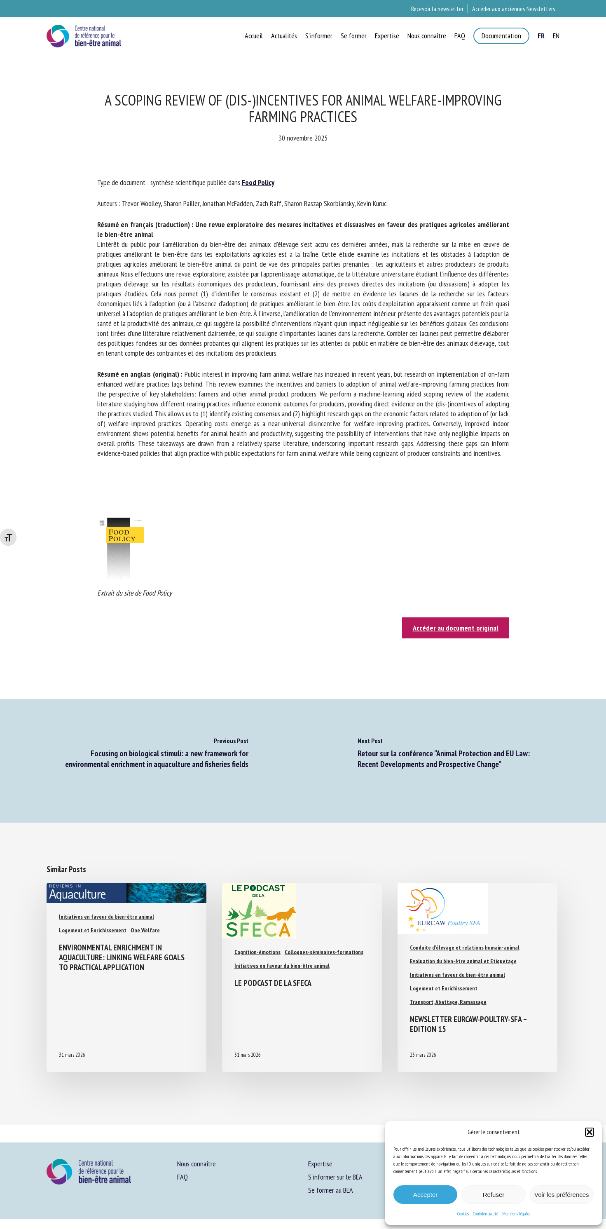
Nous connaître (196, 1163)
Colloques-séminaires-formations (324, 952)
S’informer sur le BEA (335, 1177)
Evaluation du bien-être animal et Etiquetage (463, 961)
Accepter (425, 1194)
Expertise (320, 1163)
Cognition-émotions (257, 952)
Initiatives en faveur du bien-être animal (106, 916)
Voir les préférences (561, 1194)
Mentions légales (516, 1213)
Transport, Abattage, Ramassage (448, 1002)
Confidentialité (485, 1213)
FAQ (182, 1177)
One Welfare (145, 930)
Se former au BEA (330, 1190)
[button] (589, 1132)
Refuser (494, 1194)
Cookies (463, 1213)
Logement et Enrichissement (92, 930)
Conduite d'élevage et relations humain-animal (464, 947)
